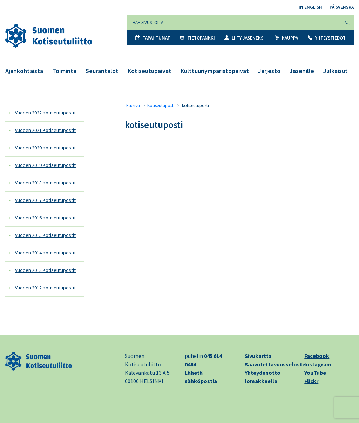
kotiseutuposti (154, 125)
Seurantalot (102, 71)
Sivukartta (258, 355)
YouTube (315, 372)
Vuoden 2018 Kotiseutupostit (45, 182)
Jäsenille (302, 71)
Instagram (317, 364)
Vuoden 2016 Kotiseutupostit (45, 217)
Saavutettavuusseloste (275, 364)
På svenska (342, 7)
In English (310, 7)
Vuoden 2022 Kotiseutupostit (45, 113)
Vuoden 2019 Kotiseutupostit (45, 165)
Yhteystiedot (327, 38)
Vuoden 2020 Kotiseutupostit (45, 147)
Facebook (316, 355)
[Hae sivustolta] (234, 22)
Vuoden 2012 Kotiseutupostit (45, 287)
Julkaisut (335, 71)
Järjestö (269, 71)
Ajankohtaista (24, 71)
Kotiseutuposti (161, 105)
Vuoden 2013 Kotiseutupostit (45, 270)
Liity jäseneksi (244, 38)
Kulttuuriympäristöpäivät (215, 71)
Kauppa (286, 38)
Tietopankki (197, 38)
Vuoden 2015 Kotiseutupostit (45, 235)
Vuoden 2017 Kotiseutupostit (45, 200)
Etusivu (133, 105)
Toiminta (64, 71)
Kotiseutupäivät (149, 71)
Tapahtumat (152, 38)
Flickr (311, 381)
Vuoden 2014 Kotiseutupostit (45, 252)
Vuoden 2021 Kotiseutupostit (45, 130)
